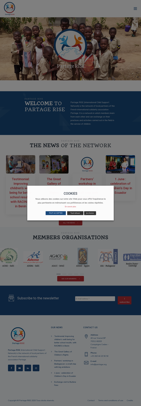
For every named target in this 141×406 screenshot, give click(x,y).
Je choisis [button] (90, 213)
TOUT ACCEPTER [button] (56, 213)
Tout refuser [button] (75, 213)
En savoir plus (70, 206)
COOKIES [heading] (70, 193)
